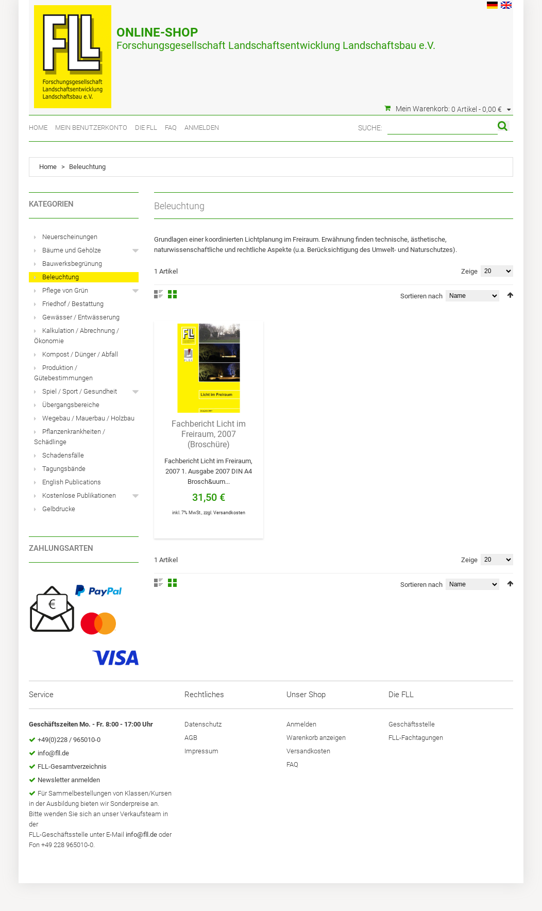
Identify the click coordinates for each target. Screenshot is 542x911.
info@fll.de (53, 753)
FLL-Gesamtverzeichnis (72, 766)
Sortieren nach (421, 296)
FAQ (171, 127)
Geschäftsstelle (411, 724)
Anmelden (201, 127)
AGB (190, 737)
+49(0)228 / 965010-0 (69, 740)
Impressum (201, 751)
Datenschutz (203, 724)
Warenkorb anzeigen (316, 737)
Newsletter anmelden (69, 780)
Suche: (370, 128)
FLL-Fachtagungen (415, 737)
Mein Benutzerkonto (91, 127)
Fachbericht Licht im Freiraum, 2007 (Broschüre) (209, 434)
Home (38, 127)
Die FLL (146, 127)
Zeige (469, 271)
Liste (158, 294)
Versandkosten (229, 512)
